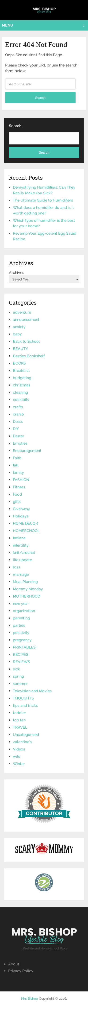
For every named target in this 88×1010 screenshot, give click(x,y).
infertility (21, 545)
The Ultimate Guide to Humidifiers (43, 200)
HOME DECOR (25, 523)
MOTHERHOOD (26, 596)
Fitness (19, 487)
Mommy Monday (28, 589)
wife (16, 756)
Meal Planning (25, 581)
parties (19, 625)
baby (17, 334)
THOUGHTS (23, 698)
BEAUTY (20, 348)
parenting (21, 618)
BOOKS (19, 363)
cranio (18, 414)
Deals (18, 421)
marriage (21, 574)
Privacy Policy (20, 971)
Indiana (19, 538)
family (18, 472)
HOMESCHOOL (26, 530)
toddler (19, 713)
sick (16, 669)
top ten (19, 720)
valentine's (22, 742)
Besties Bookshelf (29, 356)
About (13, 964)
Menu (7, 25)
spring (18, 676)
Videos (19, 749)
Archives (16, 272)
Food (17, 494)
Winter (19, 763)
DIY (16, 429)
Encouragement (27, 450)
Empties (20, 443)
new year (21, 603)
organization (24, 611)
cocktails (21, 399)
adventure (22, 312)
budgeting (22, 378)
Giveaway (21, 509)
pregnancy (22, 640)
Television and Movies (32, 691)
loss (16, 567)
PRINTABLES (24, 647)
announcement (26, 319)
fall (16, 465)
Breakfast (21, 370)
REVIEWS (21, 662)
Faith (17, 458)
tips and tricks (25, 705)
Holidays (21, 516)
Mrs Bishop (29, 998)
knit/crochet (24, 552)
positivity (21, 632)
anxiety (19, 327)
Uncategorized (26, 734)
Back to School (26, 341)
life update (22, 560)
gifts (17, 501)
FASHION (21, 480)
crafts (18, 407)
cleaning (20, 392)
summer (20, 683)
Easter (18, 436)
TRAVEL (20, 727)
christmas (21, 385)
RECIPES (20, 654)
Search (40, 98)
